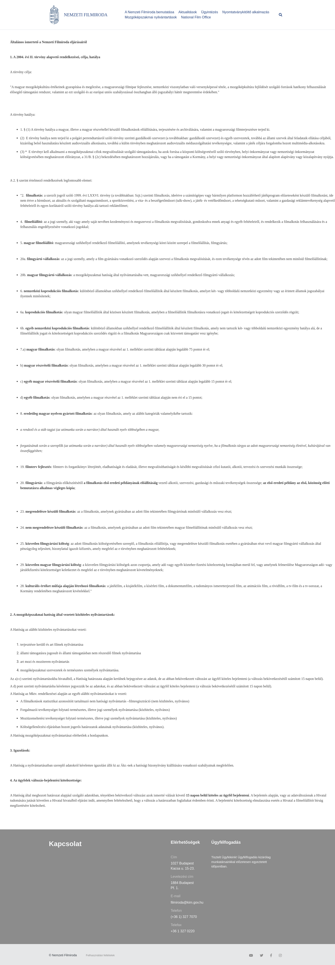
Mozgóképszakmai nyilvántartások (151, 17)
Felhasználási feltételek (100, 955)
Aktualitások (187, 12)
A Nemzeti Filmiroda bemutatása (149, 12)
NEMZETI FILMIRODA (85, 14)
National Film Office (196, 17)
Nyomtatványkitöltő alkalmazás (245, 12)
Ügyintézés (209, 12)
